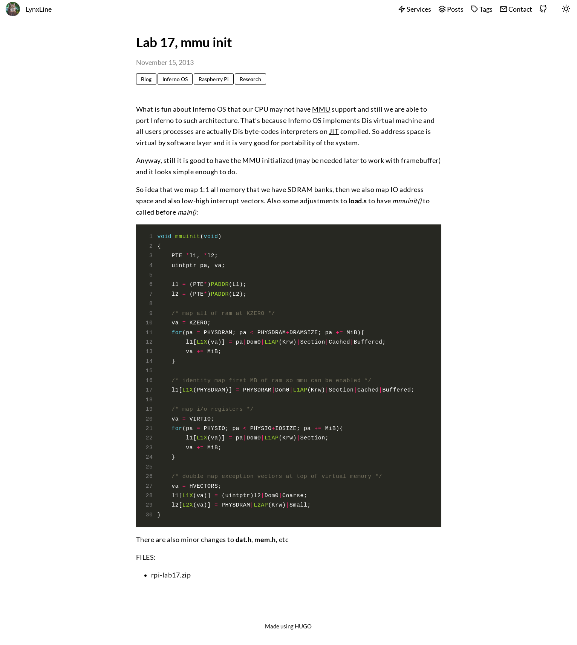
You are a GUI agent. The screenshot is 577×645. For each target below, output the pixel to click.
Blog (146, 79)
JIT (334, 131)
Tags (482, 9)
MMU (321, 109)
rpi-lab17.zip (171, 575)
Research (250, 79)
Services (414, 9)
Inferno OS (175, 79)
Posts (451, 9)
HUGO (303, 626)
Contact (516, 9)
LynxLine (39, 9)
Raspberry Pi (214, 79)
